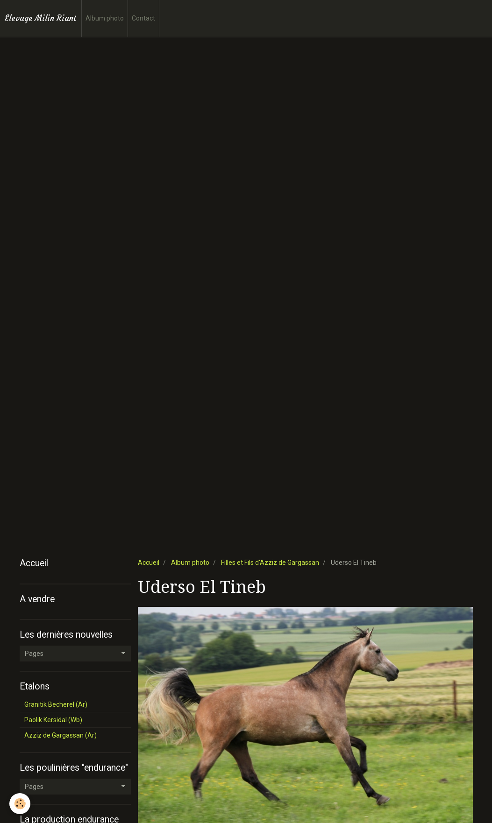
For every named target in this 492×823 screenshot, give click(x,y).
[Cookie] (19, 803)
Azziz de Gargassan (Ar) (60, 735)
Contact (143, 18)
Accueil (148, 562)
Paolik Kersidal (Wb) (53, 720)
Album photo (105, 18)
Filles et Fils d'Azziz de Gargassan (270, 562)
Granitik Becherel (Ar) (55, 704)
